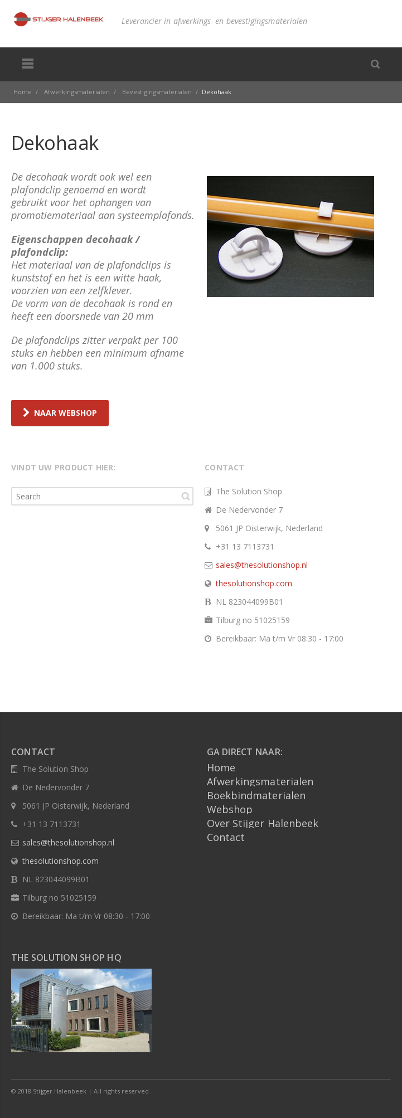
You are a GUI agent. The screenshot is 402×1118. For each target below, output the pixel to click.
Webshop (230, 808)
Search (185, 495)
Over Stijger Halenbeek (263, 822)
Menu (28, 64)
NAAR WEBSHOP (60, 412)
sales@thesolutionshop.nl (262, 564)
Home (221, 767)
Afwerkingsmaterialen (260, 781)
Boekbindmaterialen (256, 794)
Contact (226, 836)
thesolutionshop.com (254, 582)
